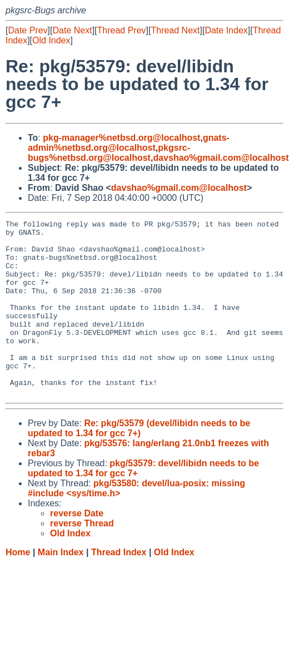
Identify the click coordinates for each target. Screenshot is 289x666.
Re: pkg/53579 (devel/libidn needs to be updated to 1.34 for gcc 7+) (139, 463)
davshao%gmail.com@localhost (220, 157)
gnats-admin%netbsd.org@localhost (129, 142)
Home (18, 587)
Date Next (72, 30)
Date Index (226, 30)
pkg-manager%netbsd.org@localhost (121, 137)
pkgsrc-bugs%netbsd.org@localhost (109, 152)
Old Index (51, 40)
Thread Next (175, 30)
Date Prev (27, 30)
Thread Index (119, 587)
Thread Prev (121, 30)
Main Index (61, 587)
